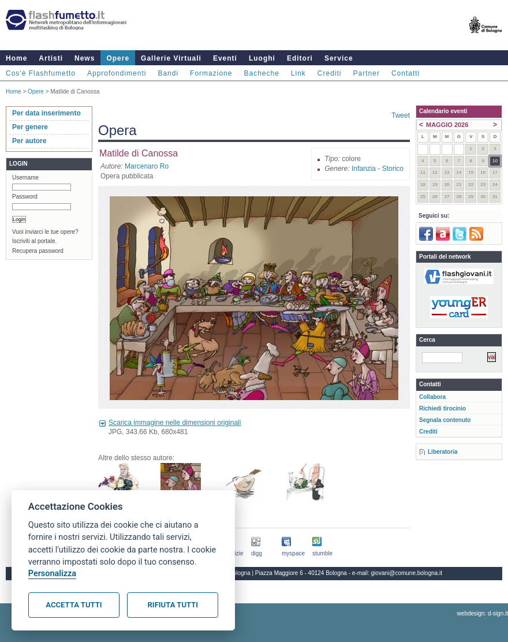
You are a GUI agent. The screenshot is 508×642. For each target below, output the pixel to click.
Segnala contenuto (444, 420)
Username (25, 177)
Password (25, 196)
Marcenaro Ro (147, 166)
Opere (117, 58)
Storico (393, 169)
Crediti (330, 73)
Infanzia (364, 169)
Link (298, 73)
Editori (300, 58)
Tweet (400, 115)
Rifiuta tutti (173, 604)
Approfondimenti (116, 73)
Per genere (30, 127)
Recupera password (38, 251)
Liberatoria (443, 452)
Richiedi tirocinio (442, 408)
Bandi (168, 73)
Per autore (29, 141)
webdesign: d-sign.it (482, 613)
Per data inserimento (46, 113)
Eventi (225, 58)
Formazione (211, 73)
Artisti (51, 58)
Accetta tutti (74, 604)
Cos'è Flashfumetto (41, 73)
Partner (366, 73)
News (84, 58)
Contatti (405, 73)
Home (16, 58)
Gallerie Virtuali (171, 58)
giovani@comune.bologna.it (407, 573)
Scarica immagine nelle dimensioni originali (175, 423)
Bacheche (261, 73)
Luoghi (262, 58)
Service (338, 58)
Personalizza (52, 573)
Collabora (432, 397)
